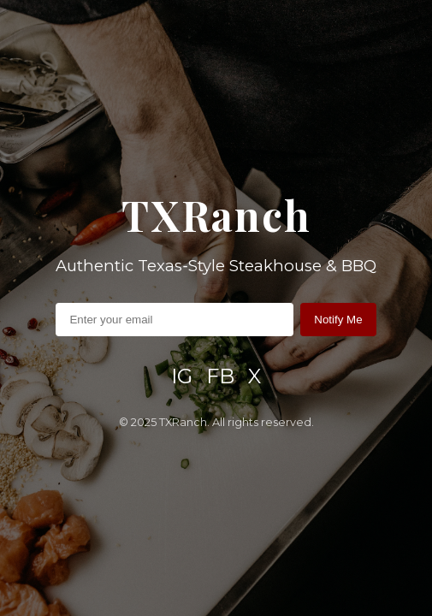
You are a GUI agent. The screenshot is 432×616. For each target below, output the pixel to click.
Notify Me (338, 319)
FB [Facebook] (220, 376)
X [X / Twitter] (254, 376)
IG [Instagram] (181, 376)
